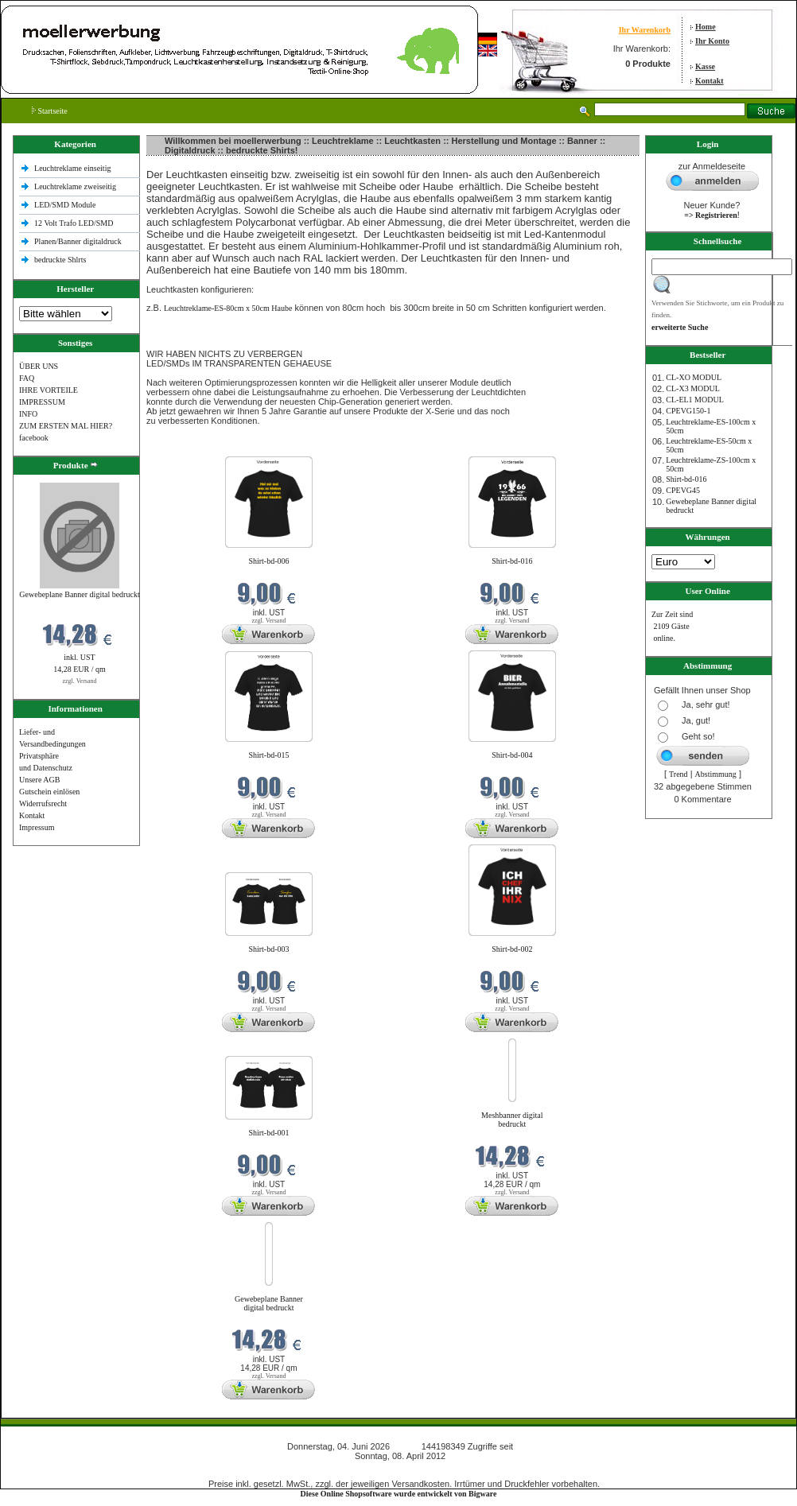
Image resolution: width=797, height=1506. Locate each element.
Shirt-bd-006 (268, 561)
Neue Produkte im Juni (185, 446)
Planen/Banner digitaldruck (78, 241)
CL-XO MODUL (693, 377)
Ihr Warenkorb (645, 29)
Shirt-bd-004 (512, 755)
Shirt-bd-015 (268, 755)
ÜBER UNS (38, 366)
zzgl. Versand (80, 681)
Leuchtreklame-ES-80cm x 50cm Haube (228, 308)
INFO (28, 413)
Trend (678, 774)
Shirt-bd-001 (268, 1132)
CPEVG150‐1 (688, 410)
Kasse (705, 66)
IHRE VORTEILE (48, 390)
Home (705, 26)
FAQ (26, 378)
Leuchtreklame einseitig (73, 168)
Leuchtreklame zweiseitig (76, 186)
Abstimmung (716, 774)
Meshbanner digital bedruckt (511, 1119)
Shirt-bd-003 (268, 949)
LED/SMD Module (65, 204)
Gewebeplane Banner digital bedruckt (79, 594)
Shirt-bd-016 (512, 561)
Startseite (50, 111)
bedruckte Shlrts (60, 259)
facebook (34, 437)
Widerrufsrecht (43, 803)
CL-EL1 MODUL (695, 399)
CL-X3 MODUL (693, 388)
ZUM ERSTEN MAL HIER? (65, 425)
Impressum (36, 827)
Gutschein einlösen (49, 791)
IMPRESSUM (42, 402)
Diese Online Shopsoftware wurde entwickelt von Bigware (399, 1493)
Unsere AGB (39, 779)
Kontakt (709, 80)
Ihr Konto (712, 41)
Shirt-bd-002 (512, 949)
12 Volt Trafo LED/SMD (73, 223)
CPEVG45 (683, 490)
